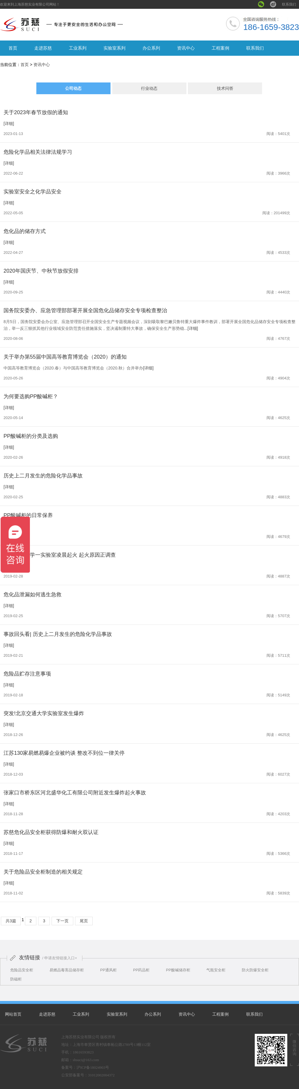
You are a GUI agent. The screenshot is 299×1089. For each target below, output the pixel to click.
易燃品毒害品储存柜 (67, 970)
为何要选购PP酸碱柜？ (31, 396)
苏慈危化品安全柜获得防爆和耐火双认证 (51, 832)
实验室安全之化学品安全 (33, 192)
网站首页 (13, 1014)
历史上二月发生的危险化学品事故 (43, 476)
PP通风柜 (108, 970)
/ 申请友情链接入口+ (59, 958)
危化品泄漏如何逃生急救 (33, 594)
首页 (13, 47)
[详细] (9, 123)
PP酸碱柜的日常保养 (28, 515)
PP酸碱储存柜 (178, 970)
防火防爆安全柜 (255, 970)
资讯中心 (186, 47)
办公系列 (151, 47)
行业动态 (149, 88)
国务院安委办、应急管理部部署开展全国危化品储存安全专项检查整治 (85, 310)
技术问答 (225, 88)
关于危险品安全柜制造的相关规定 (43, 872)
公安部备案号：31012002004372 (88, 1075)
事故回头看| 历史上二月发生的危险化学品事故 (58, 634)
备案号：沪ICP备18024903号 (85, 1067)
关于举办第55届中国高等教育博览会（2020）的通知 (65, 357)
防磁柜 (16, 979)
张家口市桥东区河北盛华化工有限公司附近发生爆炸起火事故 (75, 793)
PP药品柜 (141, 970)
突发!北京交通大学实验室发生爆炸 (44, 713)
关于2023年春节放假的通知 (36, 112)
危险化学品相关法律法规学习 (38, 152)
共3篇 (11, 921)
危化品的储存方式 (25, 231)
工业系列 (77, 47)
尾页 (84, 921)
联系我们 (289, 4)
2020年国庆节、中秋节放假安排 (41, 271)
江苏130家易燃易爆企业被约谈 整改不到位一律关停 (64, 753)
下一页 (62, 921)
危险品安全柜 (21, 970)
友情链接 (29, 957)
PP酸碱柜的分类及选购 (31, 436)
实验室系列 (114, 47)
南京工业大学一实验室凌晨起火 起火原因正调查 (60, 555)
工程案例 (220, 47)
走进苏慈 (43, 47)
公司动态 (73, 88)
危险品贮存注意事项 (27, 674)
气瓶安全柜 (215, 970)
